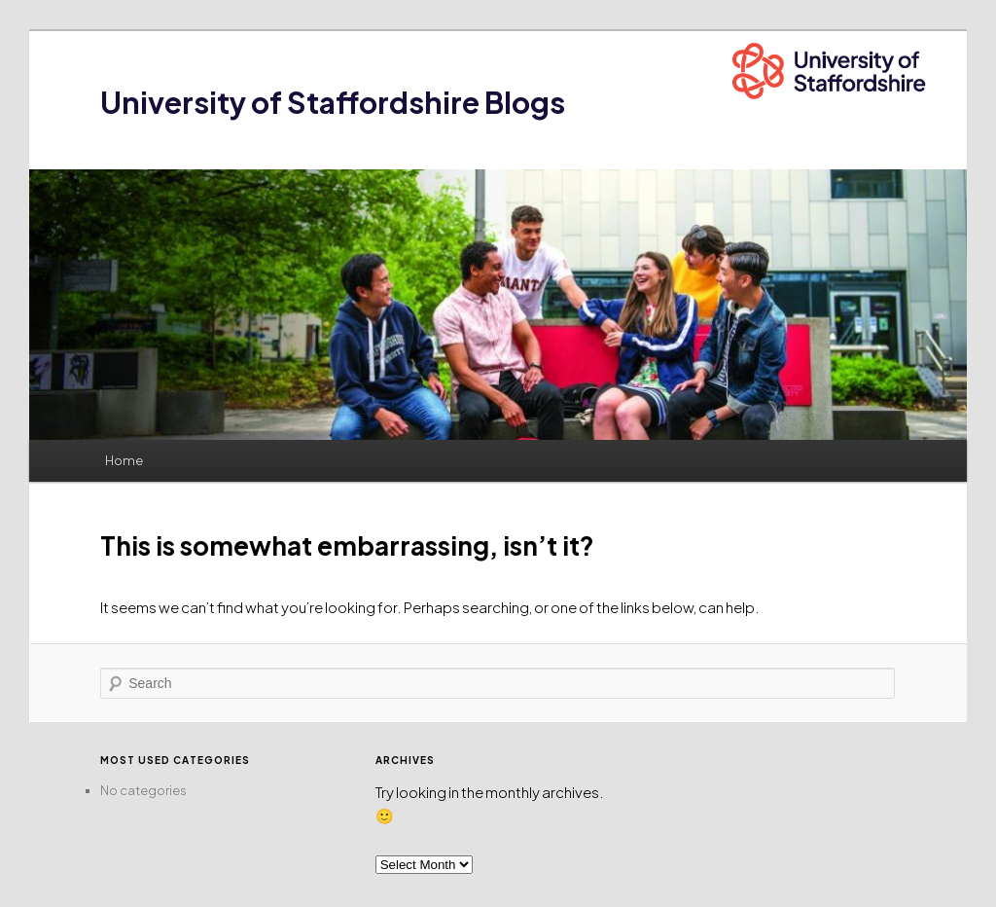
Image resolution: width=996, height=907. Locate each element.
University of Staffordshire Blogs (332, 102)
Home (124, 460)
